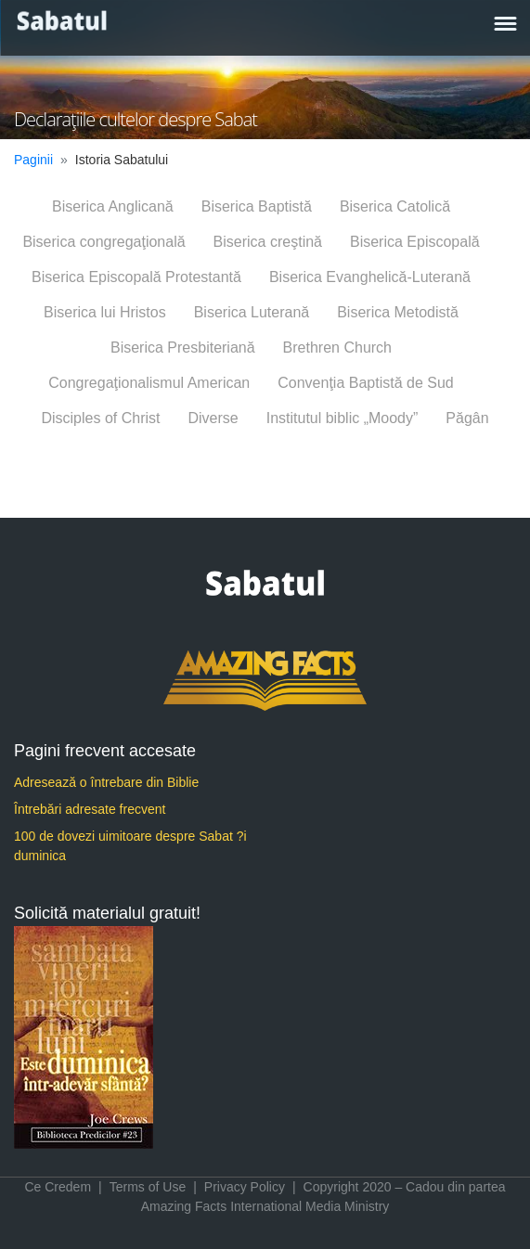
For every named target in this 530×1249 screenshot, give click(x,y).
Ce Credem (57, 1186)
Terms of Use (148, 1186)
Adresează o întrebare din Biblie (106, 782)
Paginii (33, 159)
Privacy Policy (244, 1186)
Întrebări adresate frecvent (89, 809)
